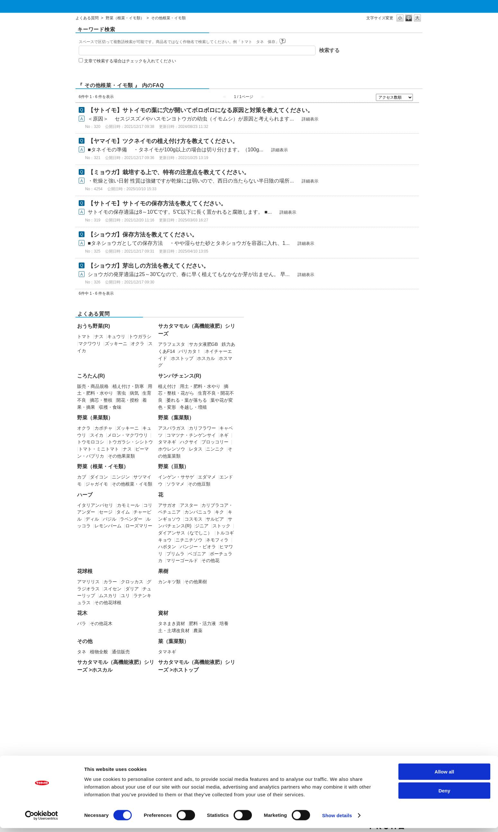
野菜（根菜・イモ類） (125, 18)
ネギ (223, 435)
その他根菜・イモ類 (132, 484)
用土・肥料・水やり (200, 386)
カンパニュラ (197, 511)
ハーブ (85, 494)
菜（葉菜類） (173, 641)
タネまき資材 (171, 623)
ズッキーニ (116, 343)
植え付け (167, 386)
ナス (98, 336)
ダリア (132, 588)
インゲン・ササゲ (176, 476)
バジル (109, 519)
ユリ (125, 595)
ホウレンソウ (171, 449)
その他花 (210, 560)
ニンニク (215, 449)
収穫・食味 (110, 407)
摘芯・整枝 (101, 400)
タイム (123, 511)
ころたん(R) (91, 376)
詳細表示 (310, 119)
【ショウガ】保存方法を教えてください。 (143, 234)
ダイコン (99, 476)
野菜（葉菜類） (176, 417)
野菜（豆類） (173, 466)
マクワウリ (89, 343)
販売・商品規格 (93, 386)
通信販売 (121, 651)
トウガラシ (140, 336)
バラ (81, 623)
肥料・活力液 (202, 623)
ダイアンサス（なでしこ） (185, 532)
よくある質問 (87, 18)
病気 (134, 393)
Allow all (444, 775)
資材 (163, 613)
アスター (189, 505)
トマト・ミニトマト (98, 449)
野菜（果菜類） (95, 417)
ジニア (202, 525)
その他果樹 (195, 581)
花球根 (85, 571)
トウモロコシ (90, 441)
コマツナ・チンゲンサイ (191, 435)
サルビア (215, 519)
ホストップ (182, 358)
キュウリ (116, 336)
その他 (85, 641)
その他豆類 (199, 484)
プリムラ (175, 553)
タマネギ (167, 441)
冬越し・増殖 (193, 407)
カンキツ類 (169, 581)
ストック (221, 525)
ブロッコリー (214, 441)
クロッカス (132, 581)
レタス (195, 449)
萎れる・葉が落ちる (186, 400)
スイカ (96, 435)
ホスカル (206, 358)
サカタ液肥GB (203, 344)
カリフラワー (202, 428)
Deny (444, 794)
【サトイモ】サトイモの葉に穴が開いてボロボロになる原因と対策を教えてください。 (200, 110)
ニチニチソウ (188, 539)
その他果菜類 (121, 456)
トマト (84, 336)
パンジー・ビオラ (198, 546)
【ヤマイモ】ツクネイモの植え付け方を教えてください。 (163, 141)
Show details (337, 819)
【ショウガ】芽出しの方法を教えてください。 (148, 266)
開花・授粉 (127, 400)
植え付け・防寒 (128, 386)
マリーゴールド (182, 560)
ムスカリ (108, 595)
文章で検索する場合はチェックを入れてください (130, 60)
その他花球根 (107, 602)
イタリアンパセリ (95, 505)
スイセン (112, 588)
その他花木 (101, 623)
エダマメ (207, 476)
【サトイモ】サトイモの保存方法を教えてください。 (157, 203)
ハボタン (167, 546)
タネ (81, 651)
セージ (105, 511)
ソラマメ (175, 484)
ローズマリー (138, 525)
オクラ (137, 343)
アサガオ (167, 505)
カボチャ (103, 428)
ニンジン (121, 476)
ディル (92, 519)
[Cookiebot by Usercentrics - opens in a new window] (41, 819)
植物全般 (99, 651)
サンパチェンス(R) (179, 376)
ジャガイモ (96, 484)
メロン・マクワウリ (127, 435)
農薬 (197, 630)
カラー (110, 581)
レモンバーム (107, 525)
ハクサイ (189, 441)
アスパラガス (171, 428)
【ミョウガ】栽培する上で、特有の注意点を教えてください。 (169, 172)
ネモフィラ (217, 539)
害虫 (121, 393)
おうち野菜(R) (93, 326)
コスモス (193, 519)
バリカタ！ (190, 351)
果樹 (163, 571)
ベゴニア (197, 553)
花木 (82, 613)
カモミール (128, 505)
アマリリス (88, 581)
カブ (81, 476)
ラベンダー (131, 519)
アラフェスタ (171, 344)
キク (219, 511)
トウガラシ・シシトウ (130, 441)
